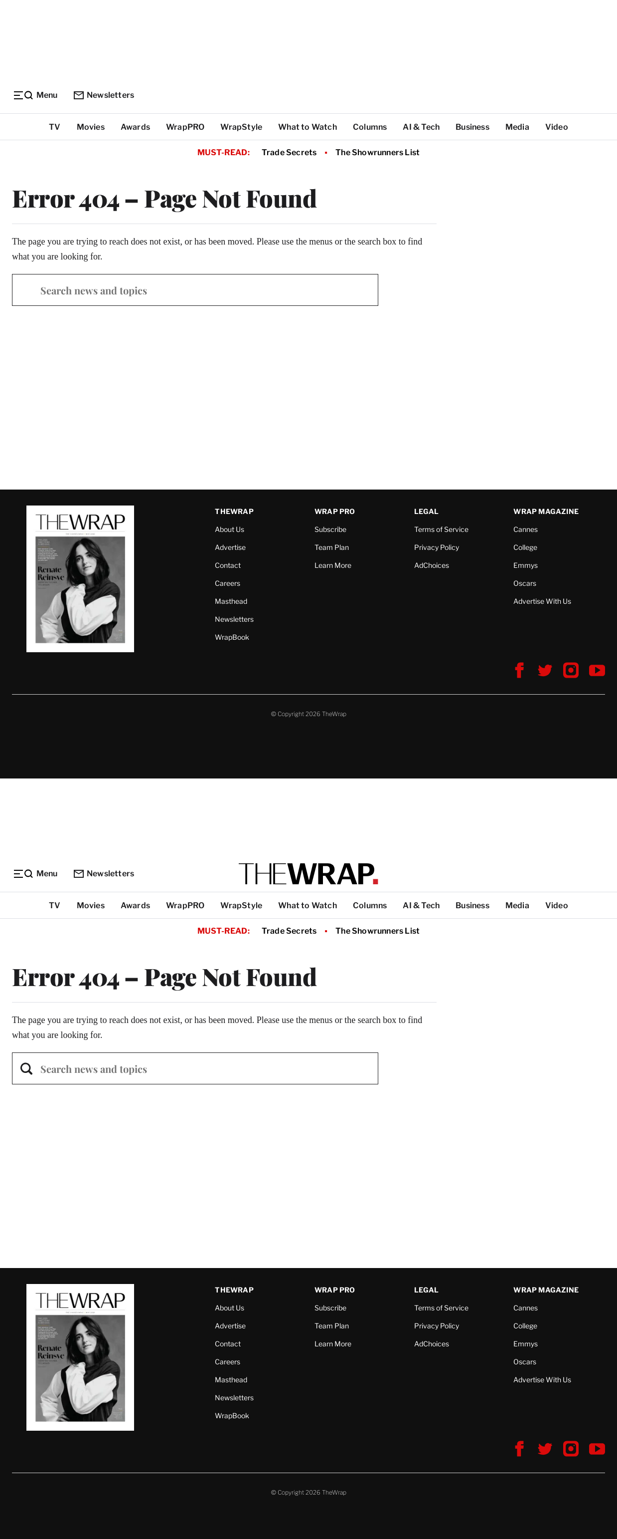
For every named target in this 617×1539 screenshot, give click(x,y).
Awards (135, 127)
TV (54, 127)
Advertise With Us (542, 601)
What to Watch (307, 127)
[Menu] (35, 95)
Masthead (231, 601)
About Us (229, 529)
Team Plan (331, 547)
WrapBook (232, 637)
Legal (426, 511)
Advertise (230, 547)
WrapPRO (185, 127)
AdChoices (431, 565)
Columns (370, 127)
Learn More (332, 565)
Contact (228, 565)
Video (556, 127)
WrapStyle (241, 127)
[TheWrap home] (308, 873)
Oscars (524, 583)
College (525, 547)
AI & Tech (421, 127)
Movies (91, 127)
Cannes (525, 529)
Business (472, 127)
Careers (227, 583)
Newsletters (104, 95)
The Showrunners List (377, 152)
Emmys (525, 565)
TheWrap (234, 511)
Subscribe (330, 529)
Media (517, 127)
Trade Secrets (289, 152)
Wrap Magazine (546, 511)
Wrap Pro (334, 511)
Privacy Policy (436, 547)
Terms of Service (441, 529)
